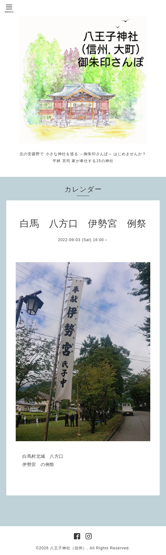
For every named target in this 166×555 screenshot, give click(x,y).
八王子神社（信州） (68, 548)
